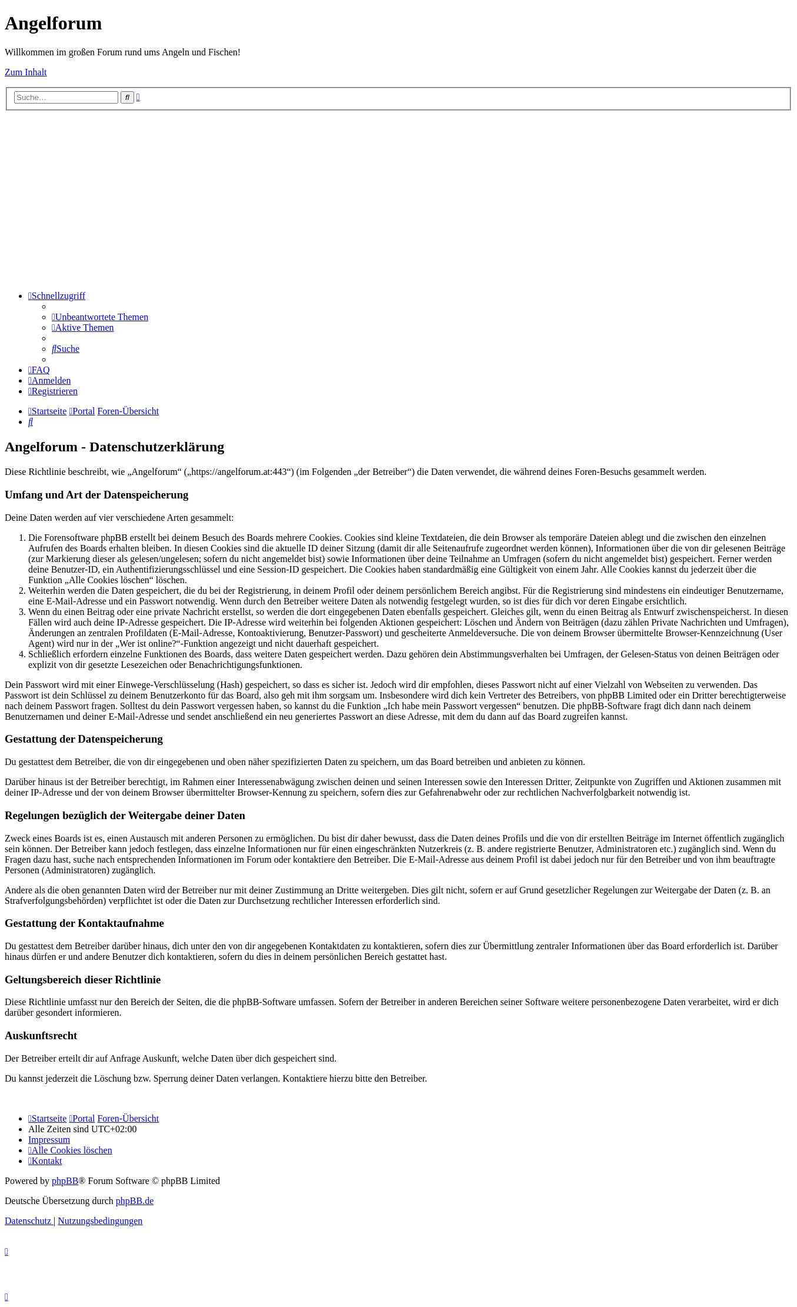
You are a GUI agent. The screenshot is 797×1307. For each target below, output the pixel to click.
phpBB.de (135, 1201)
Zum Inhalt (26, 72)
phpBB (65, 1181)
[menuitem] (100, 317)
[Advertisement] (399, 199)
